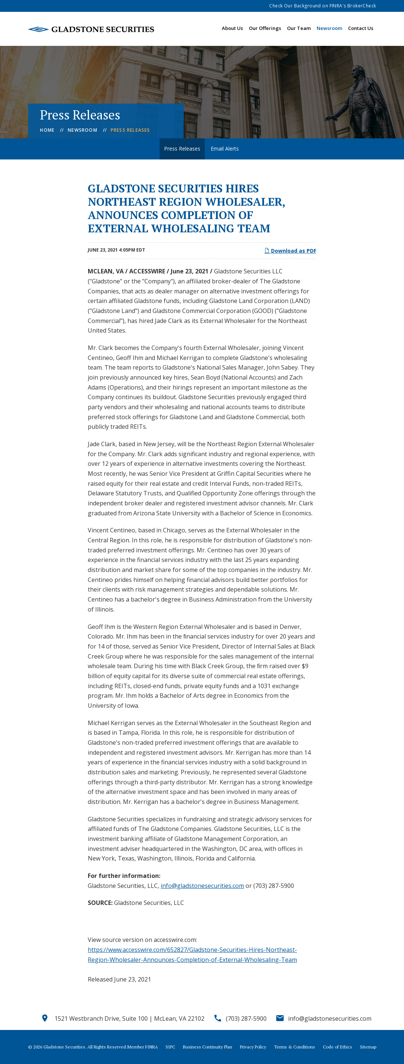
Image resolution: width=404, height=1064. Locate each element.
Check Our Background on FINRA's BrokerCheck (322, 6)
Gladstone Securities (64, 1047)
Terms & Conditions (294, 1047)
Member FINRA (142, 1047)
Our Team (299, 28)
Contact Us (360, 28)
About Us (232, 28)
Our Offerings (265, 28)
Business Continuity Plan (207, 1047)
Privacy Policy (253, 1047)
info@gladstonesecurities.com (202, 886)
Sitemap (368, 1047)
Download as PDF (290, 250)
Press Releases (130, 130)
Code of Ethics (337, 1047)
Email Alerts (225, 148)
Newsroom (329, 28)
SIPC (170, 1047)
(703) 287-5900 (246, 1018)
